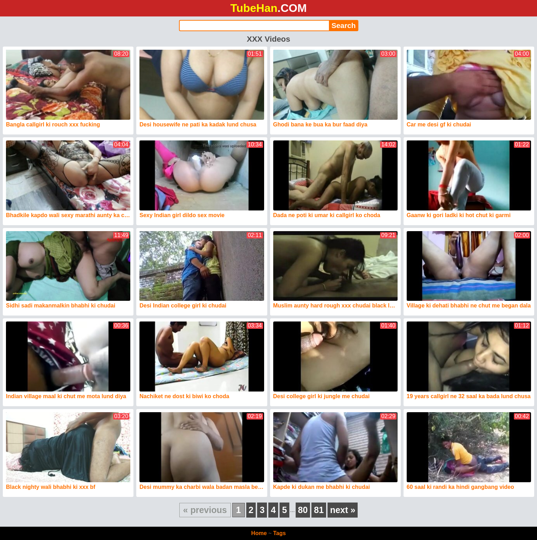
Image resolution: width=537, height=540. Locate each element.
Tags (279, 533)
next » (342, 510)
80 (303, 510)
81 (319, 510)
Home (259, 533)
